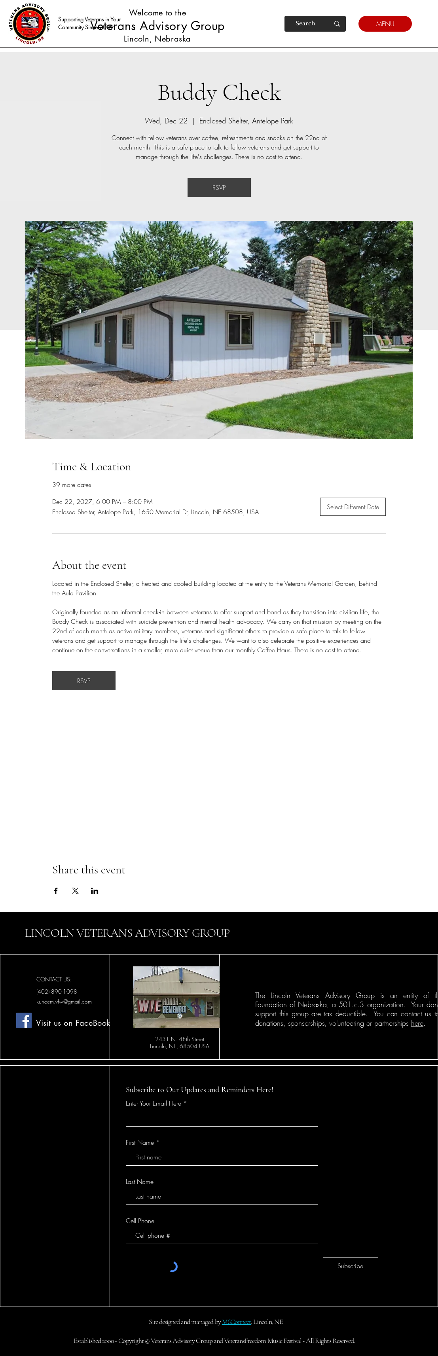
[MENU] (385, 24)
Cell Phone (140, 1221)
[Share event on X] (75, 891)
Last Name (140, 1181)
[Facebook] (24, 1020)
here (417, 1023)
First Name (140, 1142)
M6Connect (236, 1321)
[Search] (305, 24)
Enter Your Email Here (153, 1103)
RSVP (219, 187)
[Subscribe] (350, 1266)
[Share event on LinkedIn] (95, 891)
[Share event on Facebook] (56, 891)
